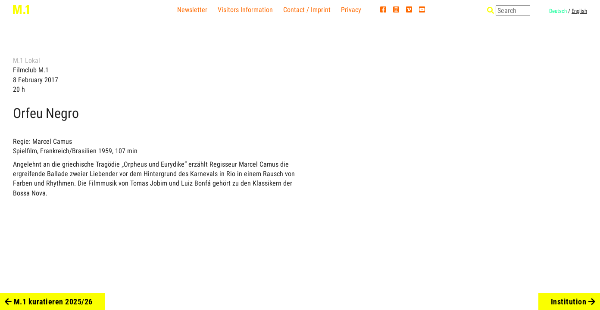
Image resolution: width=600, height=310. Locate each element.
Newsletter (192, 10)
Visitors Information (245, 10)
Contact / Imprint (307, 10)
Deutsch (558, 11)
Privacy (351, 10)
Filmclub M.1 (31, 70)
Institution (573, 301)
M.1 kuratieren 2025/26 (49, 301)
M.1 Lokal (26, 60)
